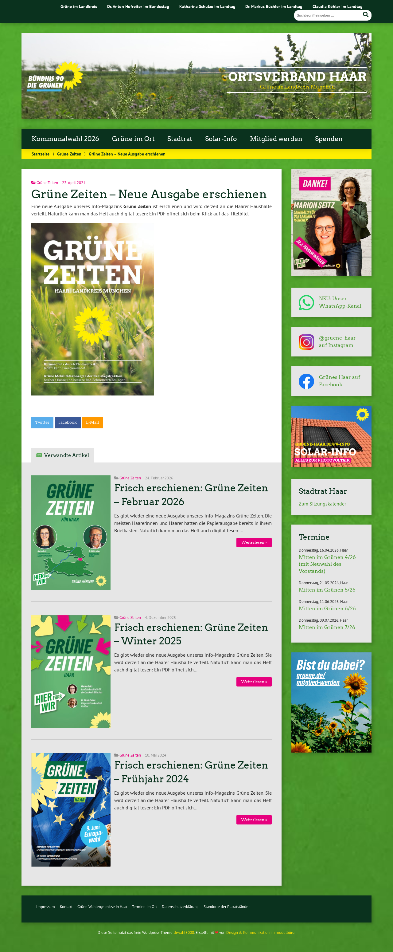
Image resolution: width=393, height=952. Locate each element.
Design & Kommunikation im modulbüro (260, 932)
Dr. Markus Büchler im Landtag (273, 6)
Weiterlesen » (254, 542)
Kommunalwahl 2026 (65, 139)
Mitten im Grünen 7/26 (327, 627)
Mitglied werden (276, 139)
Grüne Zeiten (69, 154)
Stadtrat (179, 139)
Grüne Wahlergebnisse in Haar (102, 906)
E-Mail (92, 422)
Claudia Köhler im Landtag (338, 6)
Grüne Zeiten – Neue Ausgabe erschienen (149, 194)
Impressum (45, 906)
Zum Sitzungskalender (322, 504)
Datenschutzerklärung (180, 906)
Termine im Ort (144, 906)
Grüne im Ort (133, 139)
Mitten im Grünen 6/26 (327, 609)
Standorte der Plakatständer (227, 906)
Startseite (40, 154)
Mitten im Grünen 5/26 (327, 590)
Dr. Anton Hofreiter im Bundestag (138, 6)
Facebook (67, 422)
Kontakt (66, 906)
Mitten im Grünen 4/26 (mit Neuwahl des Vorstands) (327, 564)
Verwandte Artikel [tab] (66, 455)
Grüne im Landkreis (78, 6)
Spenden (329, 139)
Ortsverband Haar (297, 76)
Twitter (42, 422)
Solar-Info (221, 139)
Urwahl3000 (183, 932)
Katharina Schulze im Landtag (207, 6)
